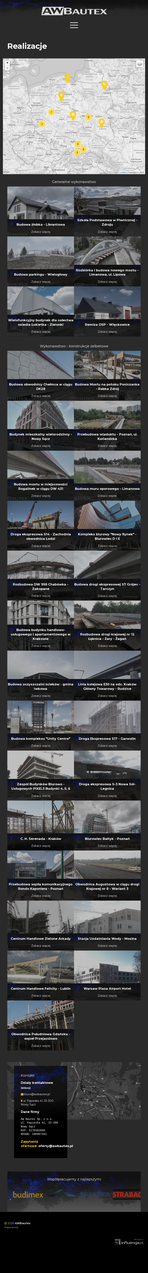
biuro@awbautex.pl (35, 1092)
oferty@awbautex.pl (55, 1144)
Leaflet (122, 170)
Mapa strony (11, 1224)
